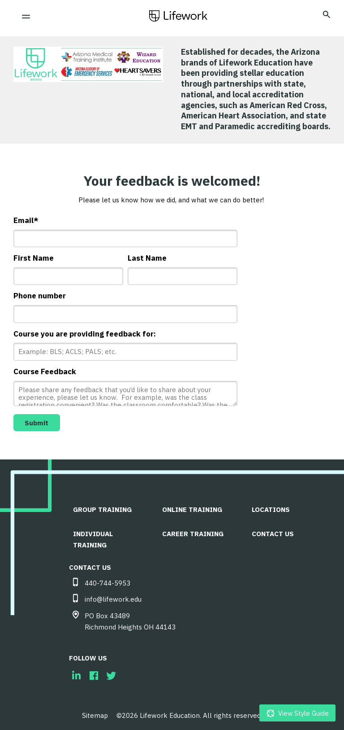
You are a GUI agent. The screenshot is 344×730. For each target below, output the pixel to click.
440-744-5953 (107, 581)
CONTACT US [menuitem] (273, 531)
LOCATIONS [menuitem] (271, 507)
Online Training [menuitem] (193, 507)
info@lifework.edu (113, 597)
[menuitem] (76, 673)
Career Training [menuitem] (193, 531)
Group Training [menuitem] (102, 507)
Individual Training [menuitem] (93, 537)
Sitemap (95, 713)
